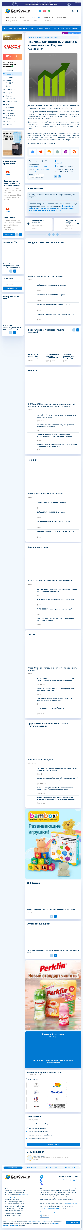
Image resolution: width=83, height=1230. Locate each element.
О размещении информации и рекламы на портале (57, 1212)
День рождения (35, 1152)
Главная (31, 37)
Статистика (12, 114)
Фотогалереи (11, 102)
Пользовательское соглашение (39, 1222)
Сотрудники (10, 121)
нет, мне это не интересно (38, 1138)
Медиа (35, 21)
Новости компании (51, 37)
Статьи (8, 86)
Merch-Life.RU (70, 1168)
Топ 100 (44, 11)
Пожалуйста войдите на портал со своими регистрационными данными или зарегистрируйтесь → (52, 208)
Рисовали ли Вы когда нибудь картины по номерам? (45, 1124)
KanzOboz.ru (23, 1194)
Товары (23, 17)
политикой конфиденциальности (51, 1208)
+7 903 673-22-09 (68, 1176)
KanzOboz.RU (13, 1168)
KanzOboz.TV (10, 242)
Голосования (33, 1116)
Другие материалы (10, 97)
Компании (10, 17)
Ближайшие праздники (9, 162)
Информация (11, 21)
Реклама (47, 21)
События (48, 17)
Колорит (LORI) (32, 1120)
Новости (35, 17)
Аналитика (61, 17)
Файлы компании (10, 106)
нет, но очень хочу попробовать (40, 1135)
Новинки (9, 77)
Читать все (9, 235)
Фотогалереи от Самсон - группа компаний (45, 331)
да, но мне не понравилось (38, 1131)
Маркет (26, 21)
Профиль (9, 71)
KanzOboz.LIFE (51, 1168)
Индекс (49, 11)
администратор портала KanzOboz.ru (70, 1179)
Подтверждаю (72, 1222)
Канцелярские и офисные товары (20, 12)
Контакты (9, 125)
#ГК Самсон (39, 175)
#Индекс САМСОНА (36, 177)
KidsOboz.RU (32, 1168)
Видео (8, 118)
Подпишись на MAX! (40, 11)
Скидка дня (10, 89)
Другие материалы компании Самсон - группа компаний (48, 725)
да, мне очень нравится (37, 1128)
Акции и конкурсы (9, 82)
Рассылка (8, 279)
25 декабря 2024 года (38, 166)
